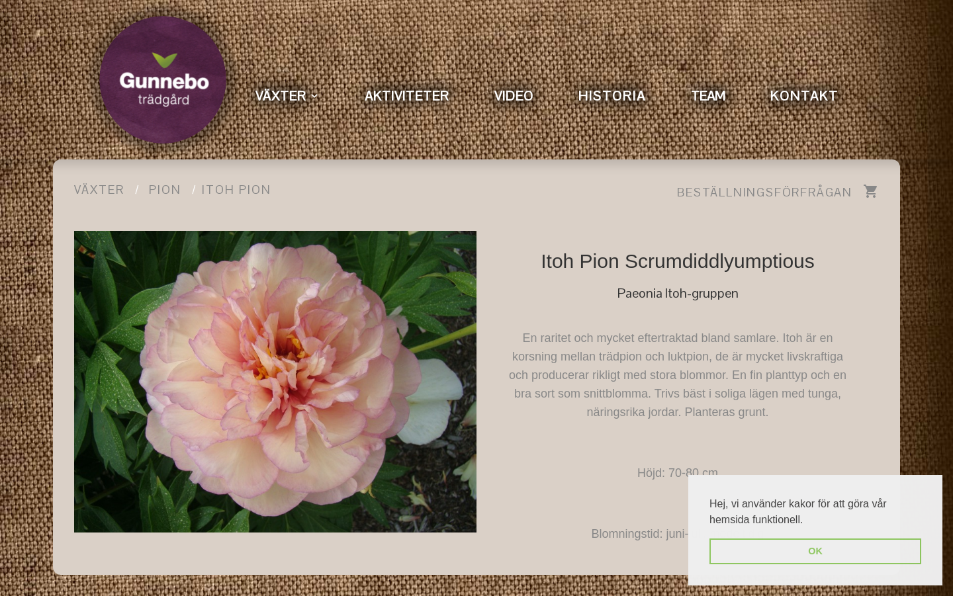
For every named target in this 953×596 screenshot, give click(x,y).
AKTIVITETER (407, 96)
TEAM (708, 96)
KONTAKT (804, 96)
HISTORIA (612, 96)
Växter (99, 189)
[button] (808, 521)
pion (165, 189)
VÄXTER (280, 96)
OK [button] (815, 551)
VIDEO (513, 96)
